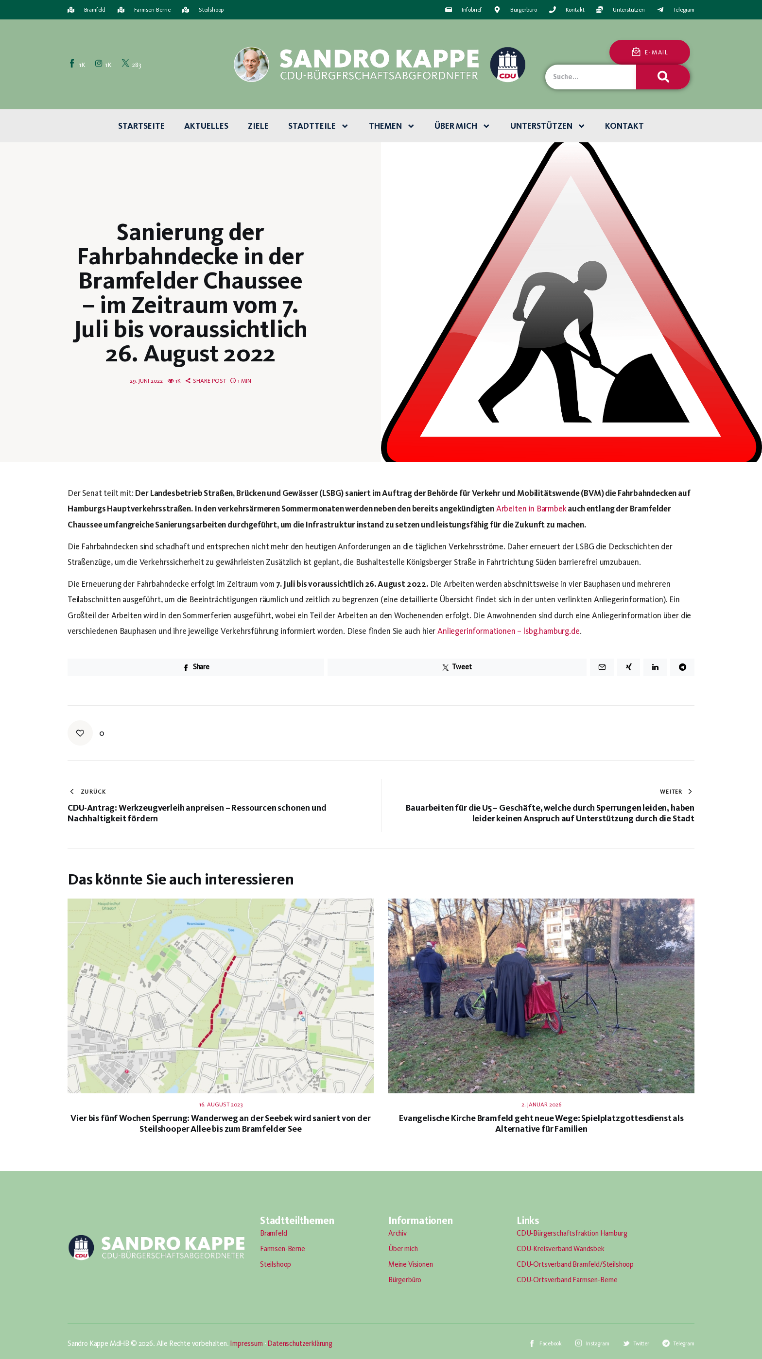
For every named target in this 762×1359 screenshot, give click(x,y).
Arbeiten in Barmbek (531, 508)
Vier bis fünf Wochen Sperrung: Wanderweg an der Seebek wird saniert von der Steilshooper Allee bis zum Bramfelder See (220, 1123)
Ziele (258, 126)
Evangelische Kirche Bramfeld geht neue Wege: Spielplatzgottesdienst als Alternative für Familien (541, 1123)
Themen (392, 126)
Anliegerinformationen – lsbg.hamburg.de (508, 631)
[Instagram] (104, 64)
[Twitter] (132, 64)
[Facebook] (78, 64)
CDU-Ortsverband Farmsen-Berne (567, 1279)
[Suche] (663, 77)
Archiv (397, 1233)
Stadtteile (318, 126)
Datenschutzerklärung (299, 1343)
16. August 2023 (220, 1104)
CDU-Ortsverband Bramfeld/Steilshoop (575, 1264)
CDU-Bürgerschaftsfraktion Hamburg (572, 1233)
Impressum (246, 1343)
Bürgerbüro (404, 1279)
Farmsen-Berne (282, 1248)
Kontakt (624, 126)
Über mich (462, 126)
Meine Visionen (410, 1264)
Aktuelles (206, 126)
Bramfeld (273, 1233)
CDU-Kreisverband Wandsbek (561, 1248)
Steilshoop (275, 1264)
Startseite (141, 126)
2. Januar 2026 (541, 1104)
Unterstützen (548, 126)
